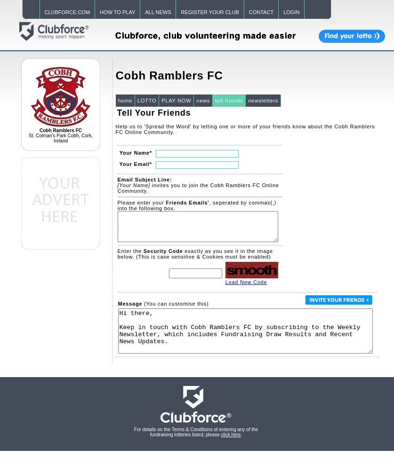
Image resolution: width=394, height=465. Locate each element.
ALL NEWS (158, 12)
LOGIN (291, 12)
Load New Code (246, 288)
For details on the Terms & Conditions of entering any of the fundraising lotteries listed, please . (196, 446)
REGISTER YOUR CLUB (210, 12)
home (125, 100)
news (203, 100)
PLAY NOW (176, 100)
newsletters (263, 100)
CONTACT (261, 12)
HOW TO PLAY (117, 12)
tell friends (229, 100)
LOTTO (146, 100)
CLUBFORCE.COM (67, 12)
